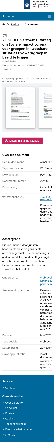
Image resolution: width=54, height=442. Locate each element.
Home (8, 16)
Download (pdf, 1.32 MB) (22, 140)
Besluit (16, 24)
